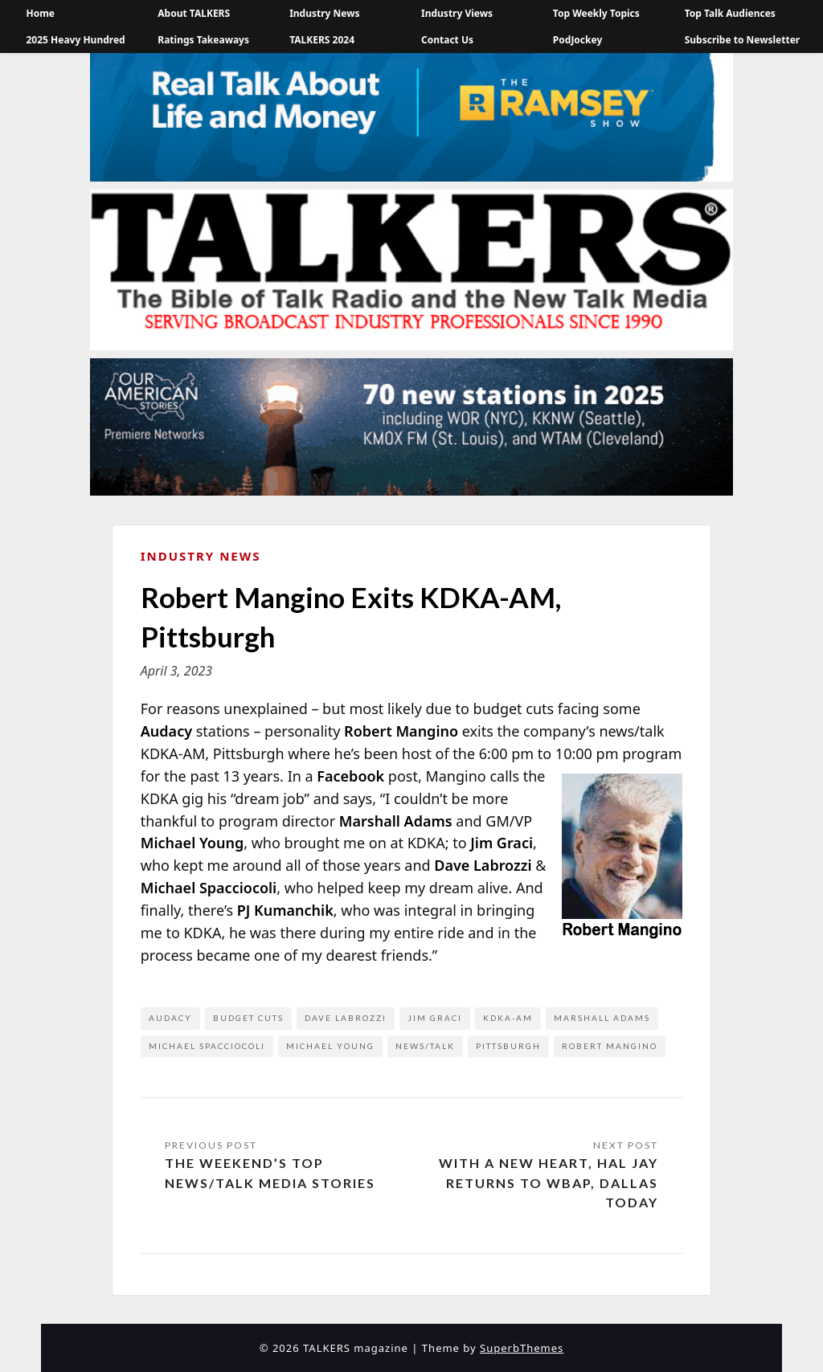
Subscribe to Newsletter (742, 40)
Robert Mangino (609, 1046)
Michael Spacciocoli (207, 1046)
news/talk (425, 1046)
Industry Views (457, 13)
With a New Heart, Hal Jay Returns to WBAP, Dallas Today (548, 1183)
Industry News (324, 13)
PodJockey (577, 40)
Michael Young (330, 1046)
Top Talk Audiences (730, 13)
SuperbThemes (521, 1348)
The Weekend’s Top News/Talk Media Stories (270, 1172)
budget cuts (248, 1018)
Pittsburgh (508, 1046)
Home (40, 13)
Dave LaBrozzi (346, 1018)
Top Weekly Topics (596, 13)
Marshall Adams (602, 1018)
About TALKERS (194, 13)
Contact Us (447, 40)
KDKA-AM (508, 1018)
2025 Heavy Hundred (75, 40)
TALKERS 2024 (321, 40)
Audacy (170, 1018)
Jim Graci (434, 1018)
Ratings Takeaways (203, 40)
